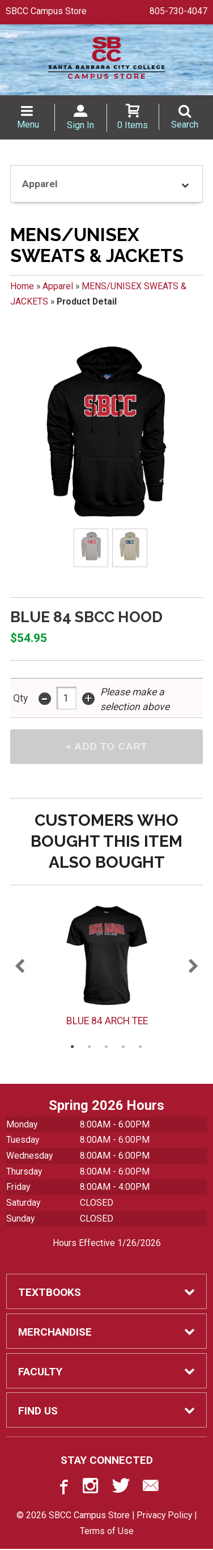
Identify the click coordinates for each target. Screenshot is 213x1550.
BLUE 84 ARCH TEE (106, 1021)
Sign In (80, 125)
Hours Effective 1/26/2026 (107, 1244)
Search (184, 124)
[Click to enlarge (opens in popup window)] (90, 548)
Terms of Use (107, 1532)
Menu (28, 124)
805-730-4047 (178, 11)
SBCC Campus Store (46, 11)
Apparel (57, 286)
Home (22, 286)
